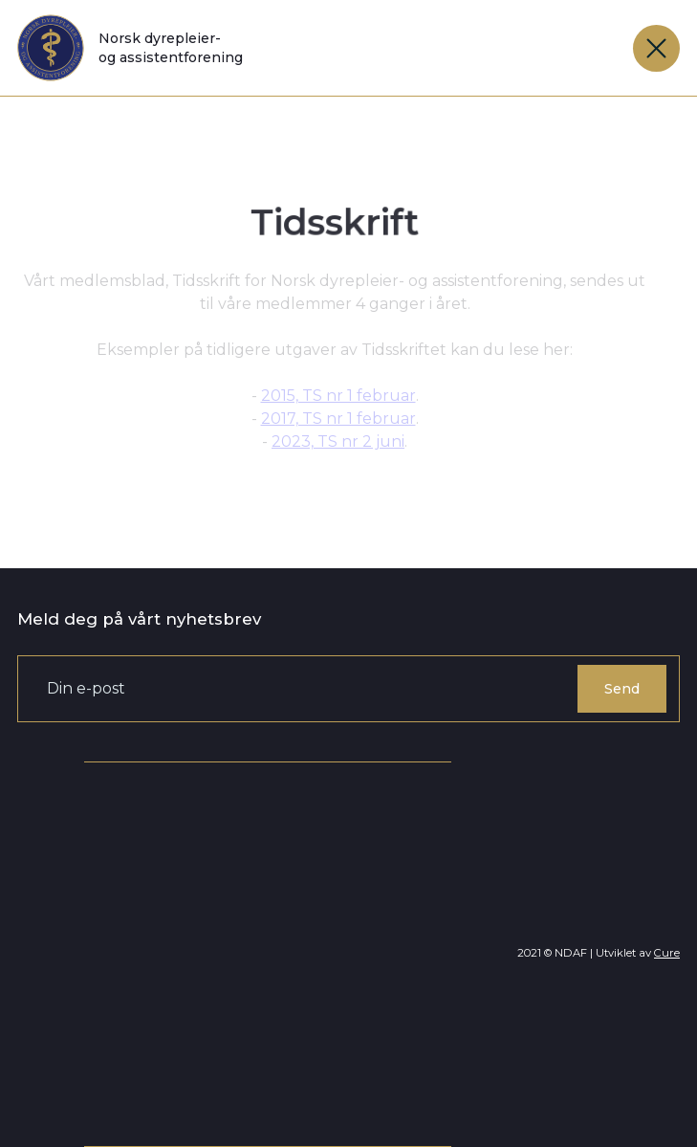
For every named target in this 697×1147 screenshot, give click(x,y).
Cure (667, 953)
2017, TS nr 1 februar (338, 418)
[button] (656, 48)
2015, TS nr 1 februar (338, 395)
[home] (130, 47)
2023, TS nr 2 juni (338, 441)
